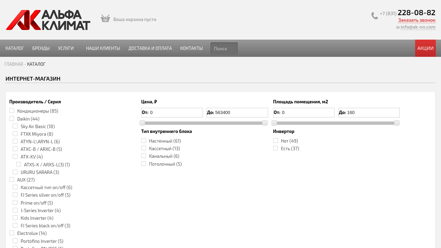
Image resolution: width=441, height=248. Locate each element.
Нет (229, 142)
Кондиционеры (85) (83, 120)
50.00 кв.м (260, 240)
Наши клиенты (166, 48)
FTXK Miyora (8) (83, 143)
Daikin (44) (74, 127)
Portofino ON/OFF (236, 136)
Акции (376, 48)
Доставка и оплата (218, 48)
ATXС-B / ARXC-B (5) (87, 158)
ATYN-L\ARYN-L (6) (86, 150)
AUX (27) (72, 195)
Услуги (126, 51)
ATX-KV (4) (78, 165)
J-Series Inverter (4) (87, 238)
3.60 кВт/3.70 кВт (296, 154)
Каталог (64, 51)
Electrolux (229, 130)
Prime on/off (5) (83, 230)
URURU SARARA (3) (86, 187)
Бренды (95, 51)
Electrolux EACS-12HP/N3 (236, 119)
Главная (61, 68)
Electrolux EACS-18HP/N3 (236, 212)
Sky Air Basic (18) (84, 135)
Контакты (263, 48)
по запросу (347, 128)
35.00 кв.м (260, 148)
